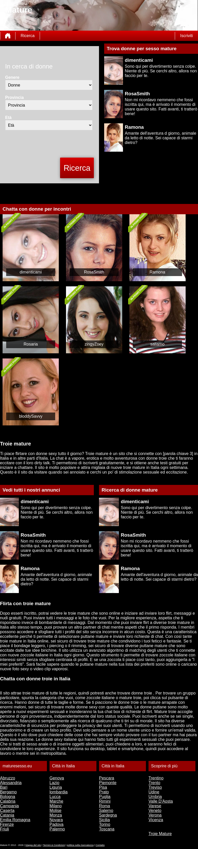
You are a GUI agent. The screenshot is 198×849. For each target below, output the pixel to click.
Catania (7, 815)
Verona (155, 815)
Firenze (7, 824)
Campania (9, 806)
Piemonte (108, 783)
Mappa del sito (33, 845)
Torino (104, 824)
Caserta (7, 810)
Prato (104, 792)
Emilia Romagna (15, 820)
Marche (56, 801)
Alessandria (11, 783)
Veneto (154, 810)
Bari (3, 787)
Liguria (56, 787)
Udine (153, 792)
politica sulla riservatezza (80, 845)
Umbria (155, 796)
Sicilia (104, 820)
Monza (56, 815)
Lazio (54, 783)
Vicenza (155, 820)
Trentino (155, 778)
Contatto (100, 845)
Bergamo (8, 792)
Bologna (7, 796)
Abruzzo (7, 778)
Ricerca (28, 35)
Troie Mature (160, 833)
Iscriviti (186, 35)
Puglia (104, 796)
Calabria (7, 801)
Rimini (104, 801)
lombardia (59, 792)
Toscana (106, 829)
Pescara (106, 778)
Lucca (55, 796)
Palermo (57, 829)
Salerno (106, 810)
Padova (56, 824)
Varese (154, 806)
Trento (154, 783)
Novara (56, 820)
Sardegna (108, 815)
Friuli (4, 829)
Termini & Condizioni (54, 845)
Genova (57, 778)
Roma (104, 806)
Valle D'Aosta (160, 801)
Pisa (103, 787)
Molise (55, 810)
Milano (56, 806)
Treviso (155, 787)
